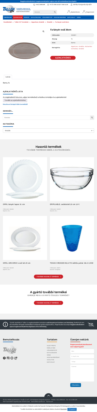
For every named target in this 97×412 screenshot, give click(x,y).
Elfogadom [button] (72, 409)
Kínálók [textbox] (48, 130)
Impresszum (49, 402)
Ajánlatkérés (63, 58)
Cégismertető (47, 18)
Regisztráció (90, 12)
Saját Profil (51, 346)
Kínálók (49, 22)
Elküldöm (76, 385)
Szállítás (50, 360)
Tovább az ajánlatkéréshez (15, 100)
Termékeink (8, 18)
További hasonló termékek (49, 277)
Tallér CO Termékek (21, 22)
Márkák (26, 18)
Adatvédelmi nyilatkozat (38, 402)
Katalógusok (36, 18)
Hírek (79, 18)
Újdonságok (17, 18)
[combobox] (48, 130)
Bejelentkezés (75, 12)
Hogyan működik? (53, 357)
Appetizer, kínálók (37, 22)
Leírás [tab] (8, 77)
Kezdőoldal (8, 22)
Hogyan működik (60, 18)
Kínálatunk (51, 348)
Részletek (63, 409)
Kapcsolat (71, 18)
